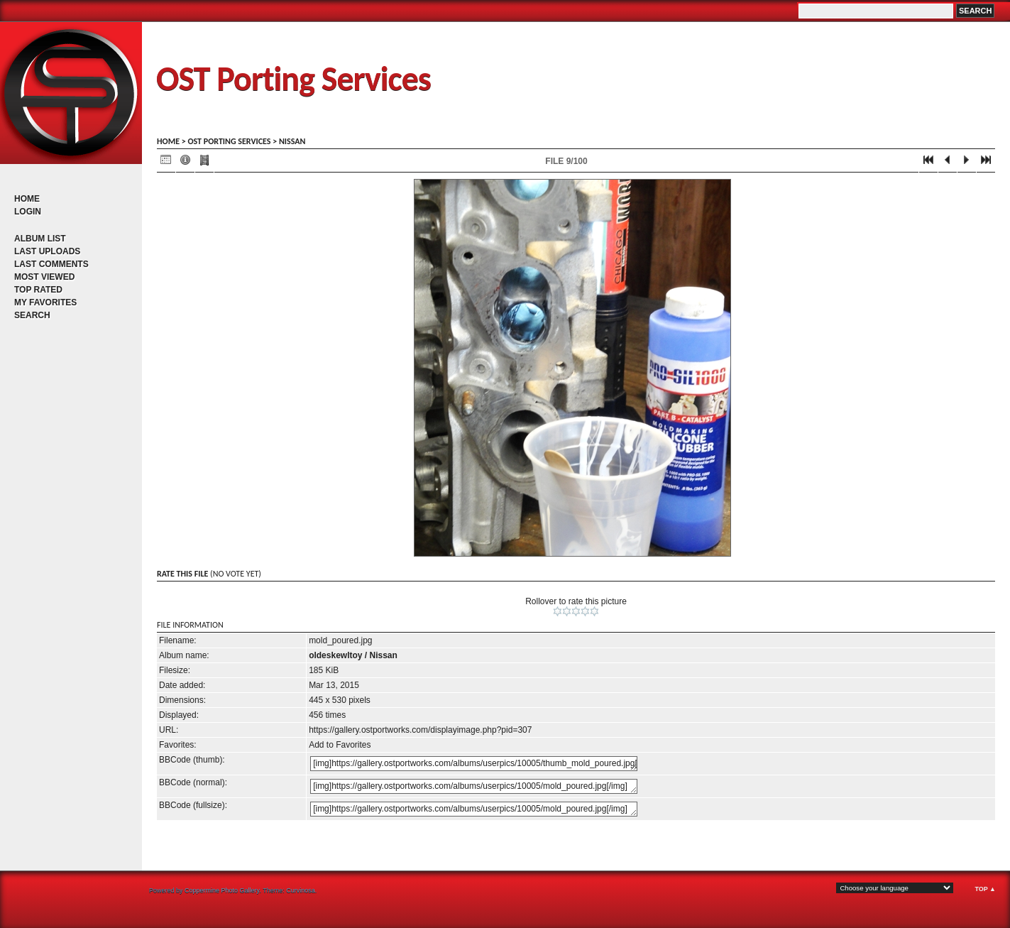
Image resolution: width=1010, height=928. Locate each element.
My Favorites (45, 302)
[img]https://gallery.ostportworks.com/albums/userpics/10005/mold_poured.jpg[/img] (473, 786)
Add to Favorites (339, 745)
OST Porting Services (293, 78)
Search (32, 315)
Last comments (51, 264)
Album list (40, 239)
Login (27, 212)
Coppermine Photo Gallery (222, 890)
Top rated (38, 290)
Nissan (292, 141)
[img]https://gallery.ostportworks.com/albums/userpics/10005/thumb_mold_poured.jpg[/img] (473, 763)
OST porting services (228, 141)
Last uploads (47, 251)
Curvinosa (300, 890)
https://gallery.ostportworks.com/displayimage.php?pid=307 (420, 730)
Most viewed (44, 277)
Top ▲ (985, 888)
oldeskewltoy (335, 655)
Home (27, 199)
